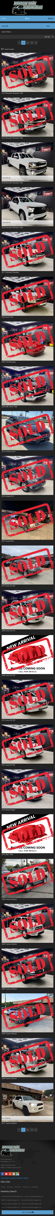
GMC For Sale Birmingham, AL (10, 1200)
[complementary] (49, 1210)
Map (27, 18)
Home (3, 1187)
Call (3, 18)
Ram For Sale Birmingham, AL (10, 1207)
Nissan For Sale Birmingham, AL (32, 1204)
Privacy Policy (5, 1178)
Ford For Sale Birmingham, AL (34, 1196)
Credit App (34, 1187)
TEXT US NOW (27, 1212)
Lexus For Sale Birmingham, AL (11, 1204)
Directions (20, 1178)
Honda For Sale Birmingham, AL (31, 1200)
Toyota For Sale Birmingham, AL (31, 1207)
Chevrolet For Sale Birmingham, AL (12, 1196)
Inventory (10, 1187)
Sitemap (26, 1178)
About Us (18, 1187)
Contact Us (13, 1178)
